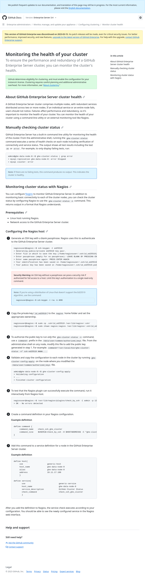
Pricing (54, 571)
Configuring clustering (88, 24)
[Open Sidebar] (3, 24)
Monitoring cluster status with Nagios (39, 186)
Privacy (37, 571)
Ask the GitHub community (20, 542)
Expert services (67, 571)
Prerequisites (16, 212)
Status (46, 571)
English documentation (79, 8)
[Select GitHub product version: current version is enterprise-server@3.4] (41, 17)
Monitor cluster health (112, 24)
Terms (29, 571)
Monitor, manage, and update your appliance (54, 24)
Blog (78, 571)
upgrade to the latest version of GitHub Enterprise (76, 37)
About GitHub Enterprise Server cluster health (45, 96)
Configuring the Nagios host (27, 231)
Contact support (15, 546)
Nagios (29, 193)
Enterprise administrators (19, 24)
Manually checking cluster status (34, 127)
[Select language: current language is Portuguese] (140, 17)
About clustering (51, 85)
